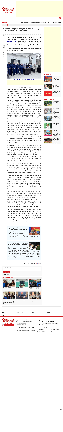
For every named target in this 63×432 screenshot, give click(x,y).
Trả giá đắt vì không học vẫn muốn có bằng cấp (56, 92)
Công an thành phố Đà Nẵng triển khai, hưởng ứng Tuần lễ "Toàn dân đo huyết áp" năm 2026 (55, 111)
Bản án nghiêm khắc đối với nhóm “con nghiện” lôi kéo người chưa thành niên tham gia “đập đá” (9, 302)
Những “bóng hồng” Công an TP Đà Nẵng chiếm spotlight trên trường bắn (56, 103)
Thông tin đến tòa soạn (54, 329)
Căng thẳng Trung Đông (27, 22)
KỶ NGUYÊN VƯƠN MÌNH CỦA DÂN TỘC (38, 22)
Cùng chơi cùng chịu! (7, 287)
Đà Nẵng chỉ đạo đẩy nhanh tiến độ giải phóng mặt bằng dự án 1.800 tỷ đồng (56, 118)
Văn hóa (48, 312)
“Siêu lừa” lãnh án (19, 287)
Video (3, 315)
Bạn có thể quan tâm (49, 99)
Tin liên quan (47, 74)
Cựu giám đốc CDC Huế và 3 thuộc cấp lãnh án (34, 301)
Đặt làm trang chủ (41, 329)
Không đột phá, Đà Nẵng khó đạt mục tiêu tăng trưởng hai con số (56, 125)
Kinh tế (33, 312)
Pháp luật (5, 25)
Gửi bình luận (6, 272)
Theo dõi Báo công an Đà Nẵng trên (32, 263)
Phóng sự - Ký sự (20, 312)
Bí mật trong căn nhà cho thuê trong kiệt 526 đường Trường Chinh (56, 86)
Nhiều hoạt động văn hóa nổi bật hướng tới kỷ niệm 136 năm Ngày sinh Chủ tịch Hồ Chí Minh (56, 141)
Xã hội (3, 312)
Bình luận (6, 274)
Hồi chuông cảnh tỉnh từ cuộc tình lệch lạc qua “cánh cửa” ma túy (35, 288)
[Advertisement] (27, 82)
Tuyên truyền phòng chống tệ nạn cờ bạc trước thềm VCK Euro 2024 (56, 78)
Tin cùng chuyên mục (8, 277)
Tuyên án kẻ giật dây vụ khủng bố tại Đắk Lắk (21, 301)
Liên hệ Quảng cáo (41, 331)
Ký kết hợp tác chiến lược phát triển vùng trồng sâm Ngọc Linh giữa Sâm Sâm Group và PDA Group (56, 133)
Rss (51, 331)
